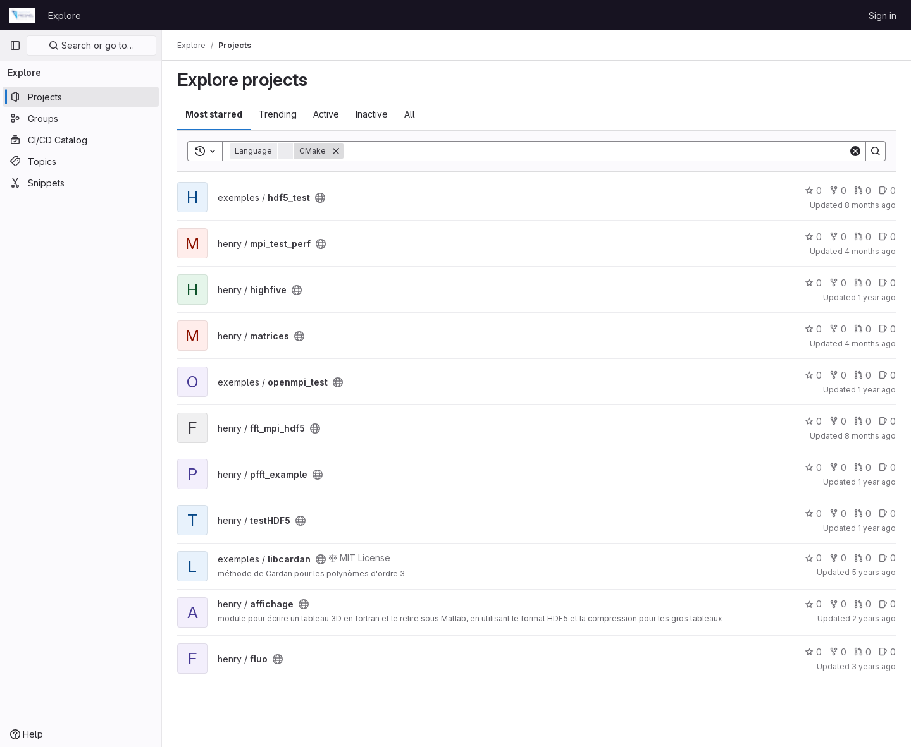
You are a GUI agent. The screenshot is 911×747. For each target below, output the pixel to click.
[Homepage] (22, 15)
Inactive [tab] (372, 114)
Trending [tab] (278, 114)
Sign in (882, 15)
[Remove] (336, 151)
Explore (64, 15)
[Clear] (855, 151)
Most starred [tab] (213, 114)
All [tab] (409, 114)
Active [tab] (326, 114)
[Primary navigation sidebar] (15, 45)
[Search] (596, 151)
